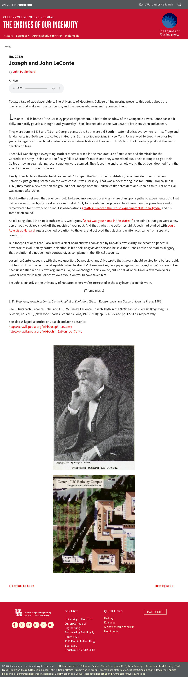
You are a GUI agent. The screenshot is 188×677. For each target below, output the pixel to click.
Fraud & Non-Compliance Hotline (39, 670)
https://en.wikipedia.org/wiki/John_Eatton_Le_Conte (45, 331)
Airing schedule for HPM (47, 36)
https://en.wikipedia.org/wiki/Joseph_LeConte (40, 327)
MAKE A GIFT (155, 612)
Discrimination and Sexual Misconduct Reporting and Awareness (89, 673)
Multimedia (72, 36)
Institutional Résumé (144, 670)
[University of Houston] (17, 4)
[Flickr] (29, 625)
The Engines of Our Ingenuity (40, 24)
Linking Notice (65, 670)
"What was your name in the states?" (108, 221)
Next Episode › (165, 586)
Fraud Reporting (11, 670)
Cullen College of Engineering (28, 17)
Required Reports (166, 670)
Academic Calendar (79, 666)
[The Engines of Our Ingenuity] (171, 23)
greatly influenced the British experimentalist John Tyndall (121, 208)
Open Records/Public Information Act (111, 670)
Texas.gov (139, 666)
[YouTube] (51, 625)
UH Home (63, 666)
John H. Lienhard (24, 72)
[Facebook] (15, 625)
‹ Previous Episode (21, 586)
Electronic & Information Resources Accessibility (28, 673)
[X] (22, 625)
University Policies (135, 673)
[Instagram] (36, 625)
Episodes (21, 36)
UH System (127, 666)
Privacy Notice (82, 670)
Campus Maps (99, 666)
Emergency (114, 666)
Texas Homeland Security (159, 666)
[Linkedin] (43, 625)
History (8, 36)
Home (7, 46)
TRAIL (177, 666)
